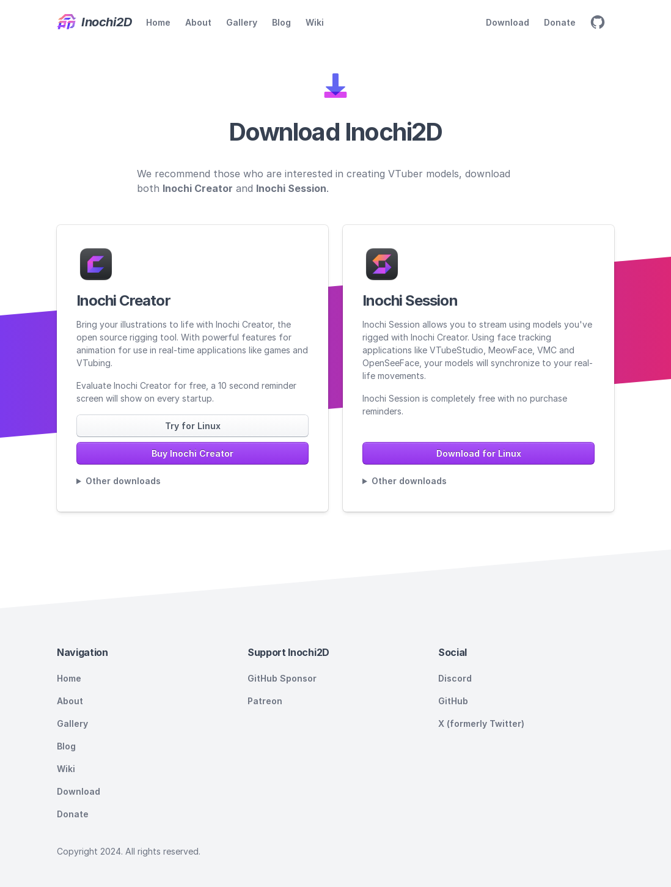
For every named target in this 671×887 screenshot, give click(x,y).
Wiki (315, 22)
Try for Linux (193, 426)
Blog (281, 22)
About (198, 22)
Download (507, 22)
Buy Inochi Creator (192, 453)
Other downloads (123, 481)
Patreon (265, 701)
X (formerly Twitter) (481, 723)
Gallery (241, 22)
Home (158, 22)
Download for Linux (478, 453)
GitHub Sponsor (282, 678)
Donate (560, 22)
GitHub (453, 701)
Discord (455, 678)
